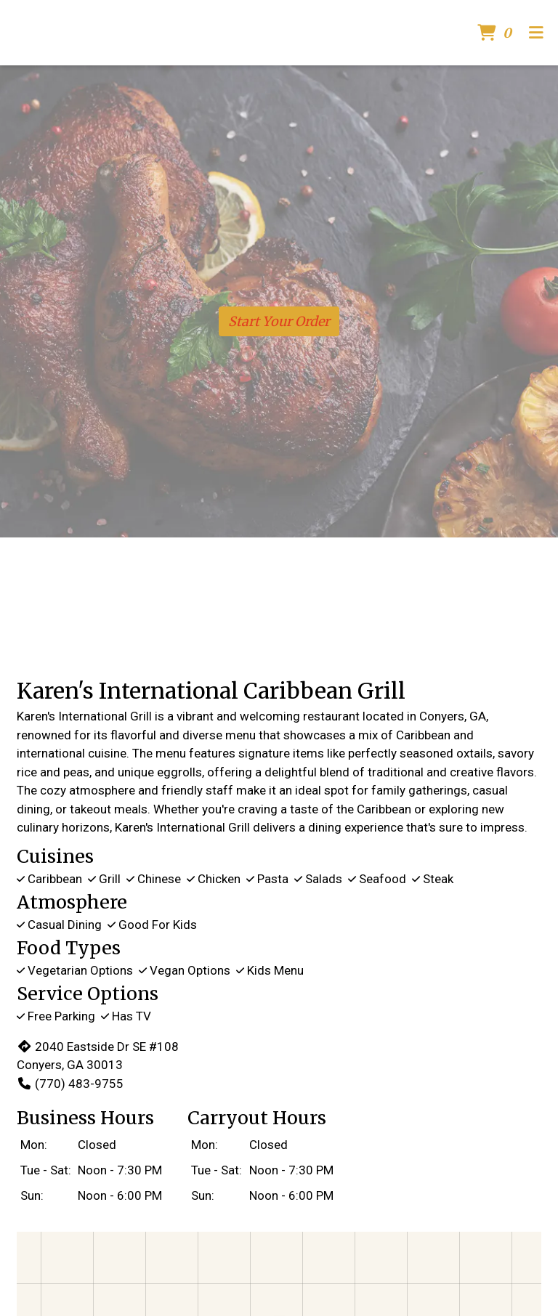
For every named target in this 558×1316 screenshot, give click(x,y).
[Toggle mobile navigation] (536, 33)
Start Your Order (279, 321)
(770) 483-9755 (70, 1083)
